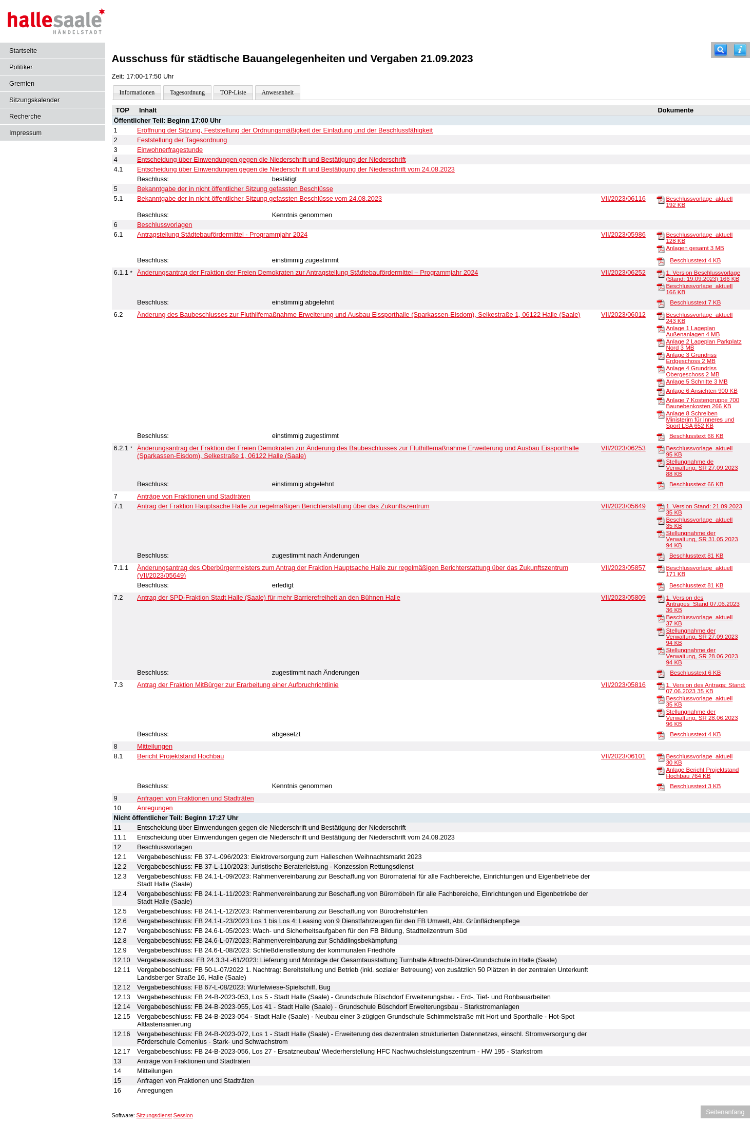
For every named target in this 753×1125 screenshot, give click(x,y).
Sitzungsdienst (154, 1115)
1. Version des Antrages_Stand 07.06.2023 (702, 604)
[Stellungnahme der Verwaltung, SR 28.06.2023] (661, 650)
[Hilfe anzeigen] (740, 50)
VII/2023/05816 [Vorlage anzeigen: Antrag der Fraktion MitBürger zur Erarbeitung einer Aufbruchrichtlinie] (623, 685)
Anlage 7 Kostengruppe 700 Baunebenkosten (702, 403)
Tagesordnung (187, 92)
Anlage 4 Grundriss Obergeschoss (692, 371)
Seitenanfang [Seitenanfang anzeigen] (725, 1112)
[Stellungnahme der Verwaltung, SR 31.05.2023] (661, 533)
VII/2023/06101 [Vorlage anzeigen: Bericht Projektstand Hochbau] (623, 756)
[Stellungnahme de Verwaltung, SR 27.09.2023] (661, 462)
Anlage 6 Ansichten (702, 391)
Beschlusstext (695, 260)
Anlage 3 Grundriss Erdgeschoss (691, 358)
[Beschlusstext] (661, 261)
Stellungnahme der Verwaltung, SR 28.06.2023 (702, 656)
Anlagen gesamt (695, 248)
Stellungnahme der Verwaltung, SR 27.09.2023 (702, 636)
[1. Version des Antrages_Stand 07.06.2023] (661, 598)
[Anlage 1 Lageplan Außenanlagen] (661, 329)
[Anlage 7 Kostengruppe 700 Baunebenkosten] (661, 400)
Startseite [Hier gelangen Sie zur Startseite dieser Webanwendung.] (23, 50)
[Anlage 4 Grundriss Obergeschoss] (661, 369)
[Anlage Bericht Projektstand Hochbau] (661, 770)
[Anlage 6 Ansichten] (661, 391)
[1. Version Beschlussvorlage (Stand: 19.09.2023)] (661, 273)
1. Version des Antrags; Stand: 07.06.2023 (705, 688)
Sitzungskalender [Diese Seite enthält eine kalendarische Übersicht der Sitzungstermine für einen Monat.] (34, 100)
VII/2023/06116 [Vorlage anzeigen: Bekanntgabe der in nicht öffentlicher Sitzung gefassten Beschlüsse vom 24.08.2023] (623, 198)
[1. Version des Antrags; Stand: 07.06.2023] (661, 685)
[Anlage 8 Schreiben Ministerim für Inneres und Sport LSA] (661, 414)
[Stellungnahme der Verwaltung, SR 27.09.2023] (661, 631)
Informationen (137, 92)
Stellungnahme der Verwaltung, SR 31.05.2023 (702, 539)
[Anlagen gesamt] (661, 248)
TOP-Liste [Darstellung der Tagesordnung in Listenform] (233, 92)
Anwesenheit (278, 92)
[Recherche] (720, 50)
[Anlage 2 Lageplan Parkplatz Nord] (661, 342)
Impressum (25, 133)
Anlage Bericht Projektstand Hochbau (702, 773)
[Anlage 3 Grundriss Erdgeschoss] (661, 355)
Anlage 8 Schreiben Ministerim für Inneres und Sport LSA (700, 419)
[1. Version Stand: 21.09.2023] (661, 507)
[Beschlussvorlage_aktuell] (661, 199)
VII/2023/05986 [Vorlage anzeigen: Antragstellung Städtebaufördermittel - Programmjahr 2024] (623, 234)
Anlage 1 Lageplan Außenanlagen (693, 331)
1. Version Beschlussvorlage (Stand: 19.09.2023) (703, 276)
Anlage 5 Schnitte (696, 381)
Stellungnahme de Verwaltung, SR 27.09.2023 (702, 468)
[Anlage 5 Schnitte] (661, 382)
